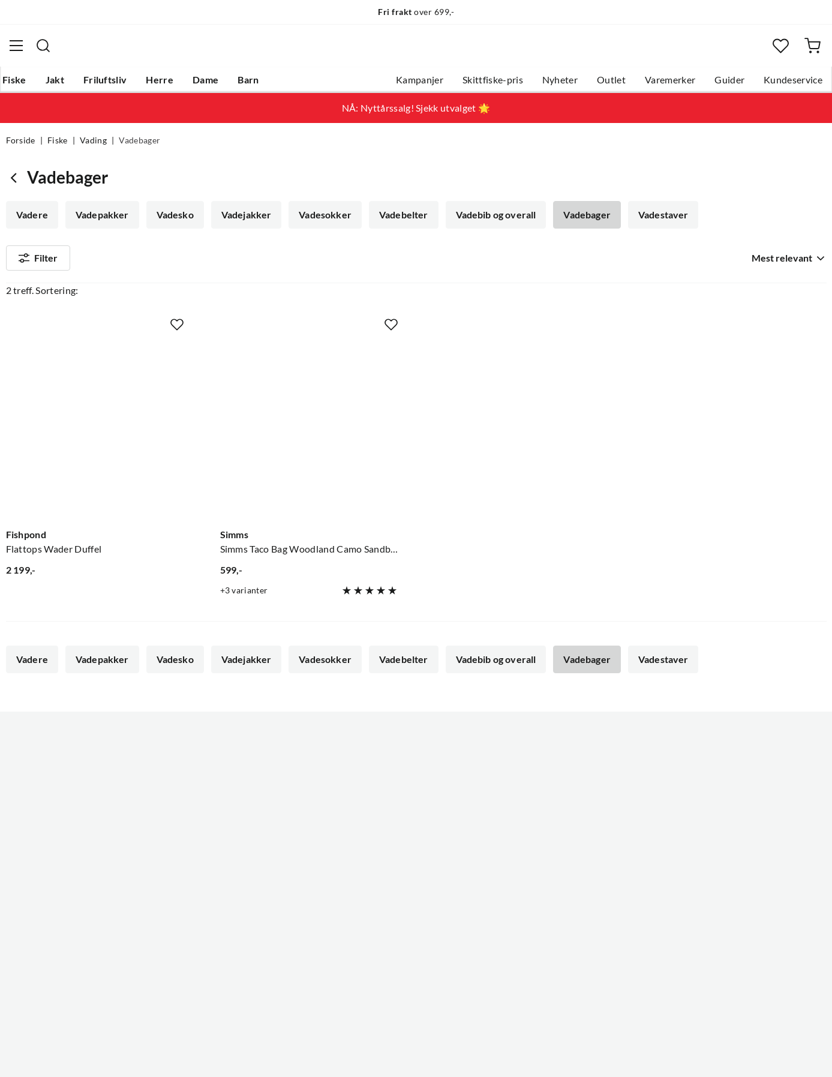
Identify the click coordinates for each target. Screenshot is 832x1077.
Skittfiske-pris (487, 84)
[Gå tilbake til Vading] (16, 184)
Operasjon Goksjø (386, 826)
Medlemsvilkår (379, 903)
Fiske (18, 84)
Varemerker (664, 84)
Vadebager (578, 222)
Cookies (810, 1052)
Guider (724, 84)
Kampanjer (414, 84)
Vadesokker (320, 222)
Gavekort (196, 788)
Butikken (366, 807)
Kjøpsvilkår (758, 1052)
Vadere (32, 222)
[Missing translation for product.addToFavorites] (177, 322)
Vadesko (172, 222)
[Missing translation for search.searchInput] (229, 51)
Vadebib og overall (488, 222)
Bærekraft (369, 846)
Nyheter (554, 84)
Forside (20, 147)
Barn (251, 84)
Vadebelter (397, 222)
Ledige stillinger (381, 788)
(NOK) (32, 1052)
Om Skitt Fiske (378, 769)
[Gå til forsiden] (64, 51)
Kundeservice (787, 84)
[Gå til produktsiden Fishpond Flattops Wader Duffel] (95, 426)
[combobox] (416, 51)
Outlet (605, 84)
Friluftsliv (108, 84)
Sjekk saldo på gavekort (56, 826)
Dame (209, 84)
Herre (163, 84)
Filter (38, 267)
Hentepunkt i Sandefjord (59, 807)
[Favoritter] (779, 51)
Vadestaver (653, 222)
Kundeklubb (373, 884)
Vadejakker (242, 222)
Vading (93, 147)
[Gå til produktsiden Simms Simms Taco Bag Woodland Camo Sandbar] (309, 426)
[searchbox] (427, 51)
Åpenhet (366, 865)
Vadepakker (100, 222)
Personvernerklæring (680, 1052)
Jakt (58, 84)
